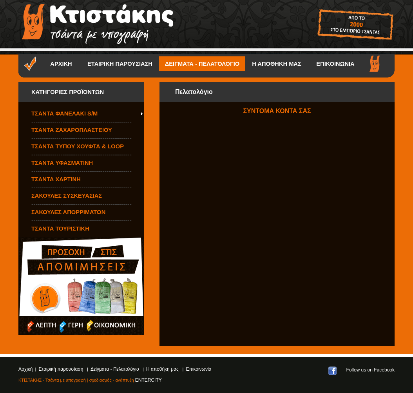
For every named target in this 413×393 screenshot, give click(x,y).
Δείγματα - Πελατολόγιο (115, 369)
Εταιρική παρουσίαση (62, 369)
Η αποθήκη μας (163, 369)
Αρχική (25, 369)
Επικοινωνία (198, 369)
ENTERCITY (148, 380)
